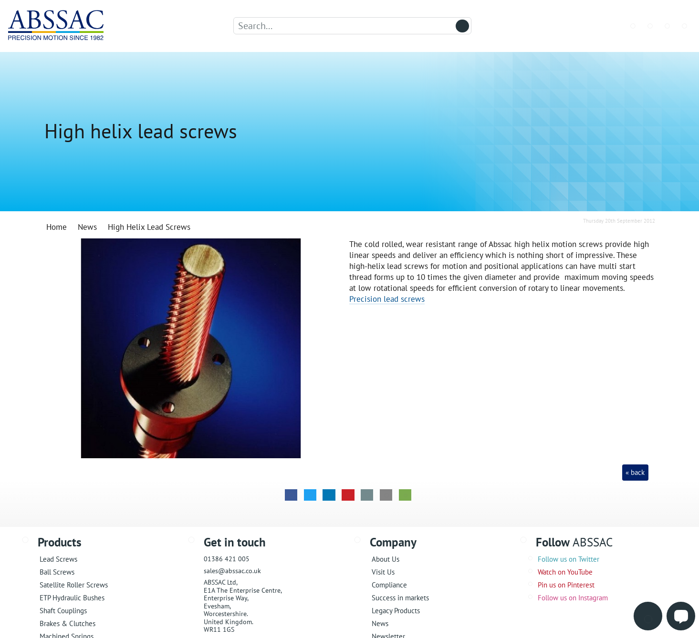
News (380, 623)
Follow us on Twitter (568, 559)
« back (635, 472)
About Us (385, 559)
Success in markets (400, 597)
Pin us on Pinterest (566, 584)
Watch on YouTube (565, 571)
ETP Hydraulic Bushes (72, 597)
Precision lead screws (387, 298)
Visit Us (383, 571)
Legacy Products (396, 610)
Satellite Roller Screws (74, 584)
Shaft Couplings (63, 610)
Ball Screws (57, 571)
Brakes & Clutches (67, 623)
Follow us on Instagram (573, 597)
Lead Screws (58, 559)
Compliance (389, 584)
